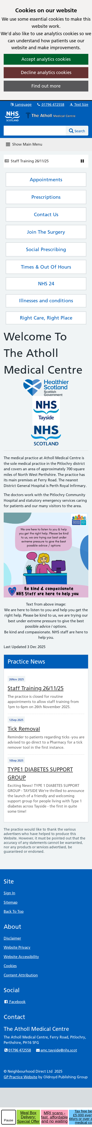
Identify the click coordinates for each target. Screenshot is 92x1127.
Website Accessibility (21, 956)
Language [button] (21, 104)
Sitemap (10, 902)
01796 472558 (50, 104)
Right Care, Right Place (46, 318)
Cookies (10, 965)
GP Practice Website (20, 1077)
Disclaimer (12, 938)
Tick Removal (24, 729)
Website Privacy (17, 947)
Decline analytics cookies (46, 72)
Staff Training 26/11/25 (30, 161)
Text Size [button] (78, 104)
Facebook (15, 1001)
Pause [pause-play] (8, 1120)
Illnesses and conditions (46, 301)
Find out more (46, 86)
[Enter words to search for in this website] (35, 131)
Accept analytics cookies (46, 59)
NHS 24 (46, 284)
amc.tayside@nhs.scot (56, 1050)
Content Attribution (21, 975)
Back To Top (14, 911)
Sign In (9, 893)
